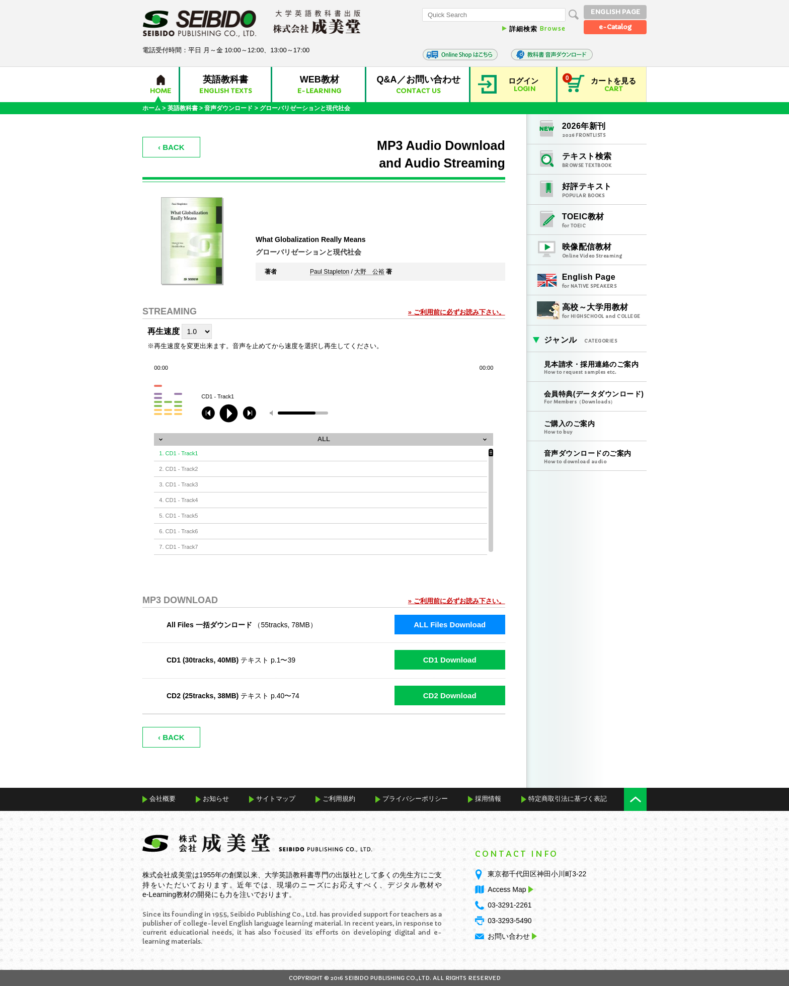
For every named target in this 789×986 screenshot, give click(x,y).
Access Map (509, 889)
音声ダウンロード (228, 108)
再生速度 (163, 331)
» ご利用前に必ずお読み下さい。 (456, 312)
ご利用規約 (339, 798)
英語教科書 (183, 108)
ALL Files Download (450, 624)
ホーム (151, 108)
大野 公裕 (369, 272)
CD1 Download (450, 659)
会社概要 (162, 798)
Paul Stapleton (329, 272)
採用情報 (488, 798)
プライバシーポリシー (415, 798)
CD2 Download (450, 695)
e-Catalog (615, 27)
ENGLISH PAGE (615, 12)
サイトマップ (275, 798)
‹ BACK (171, 147)
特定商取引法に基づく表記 (567, 798)
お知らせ (216, 798)
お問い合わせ (509, 936)
